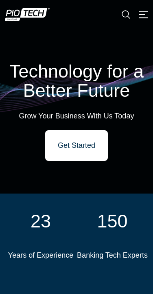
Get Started (76, 145)
